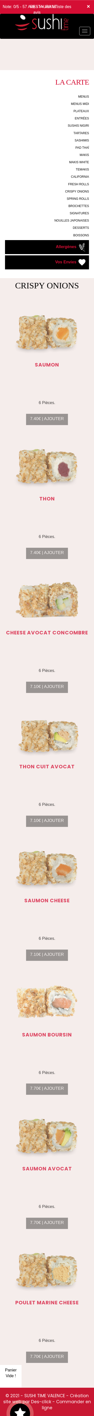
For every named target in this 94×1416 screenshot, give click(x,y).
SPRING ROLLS (78, 199)
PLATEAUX (81, 111)
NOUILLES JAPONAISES (71, 220)
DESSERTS (81, 228)
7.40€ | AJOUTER (47, 423)
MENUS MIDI (80, 104)
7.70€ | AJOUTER (47, 1092)
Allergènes (71, 247)
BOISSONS (81, 235)
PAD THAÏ (82, 147)
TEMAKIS (82, 169)
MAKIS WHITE (79, 162)
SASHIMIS (82, 140)
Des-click (41, 1402)
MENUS (83, 96)
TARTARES (81, 133)
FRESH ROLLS (78, 184)
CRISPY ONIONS (77, 191)
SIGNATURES (79, 213)
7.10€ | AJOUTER (47, 690)
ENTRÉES (82, 118)
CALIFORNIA (80, 177)
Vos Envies (70, 262)
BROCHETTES (78, 206)
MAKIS (84, 155)
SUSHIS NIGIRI (78, 125)
